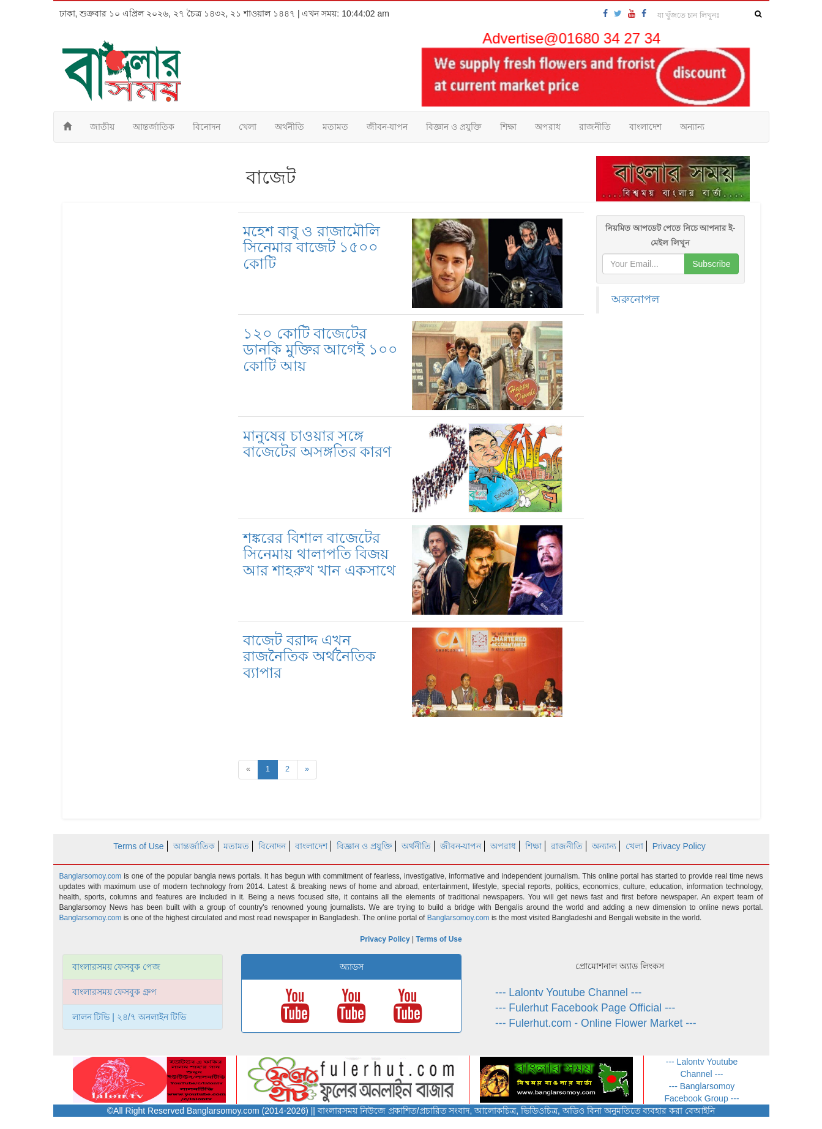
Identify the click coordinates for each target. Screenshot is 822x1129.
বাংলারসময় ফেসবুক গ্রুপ (114, 992)
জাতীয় (102, 127)
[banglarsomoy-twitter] (618, 13)
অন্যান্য (692, 127)
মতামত (335, 127)
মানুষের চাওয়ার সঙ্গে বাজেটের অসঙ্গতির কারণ (317, 443)
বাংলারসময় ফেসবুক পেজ (116, 967)
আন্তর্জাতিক (153, 127)
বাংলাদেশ (645, 127)
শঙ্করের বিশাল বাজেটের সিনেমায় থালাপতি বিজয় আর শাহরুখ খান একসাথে (319, 554)
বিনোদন (206, 127)
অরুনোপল (635, 299)
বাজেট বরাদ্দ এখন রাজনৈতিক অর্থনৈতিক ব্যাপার (309, 656)
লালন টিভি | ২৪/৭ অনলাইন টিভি (129, 1017)
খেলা (247, 127)
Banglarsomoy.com (91, 876)
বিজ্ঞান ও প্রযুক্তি (454, 127)
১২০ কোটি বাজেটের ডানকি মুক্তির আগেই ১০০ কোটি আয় (320, 349)
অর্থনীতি (289, 127)
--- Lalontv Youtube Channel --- (568, 992)
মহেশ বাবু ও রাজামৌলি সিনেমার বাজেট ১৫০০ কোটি (311, 247)
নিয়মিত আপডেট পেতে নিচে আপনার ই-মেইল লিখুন (670, 235)
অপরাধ (548, 127)
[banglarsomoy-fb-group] (644, 13)
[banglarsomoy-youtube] (631, 13)
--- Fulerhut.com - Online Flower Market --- (596, 1023)
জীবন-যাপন (387, 127)
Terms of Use (138, 846)
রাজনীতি (595, 127)
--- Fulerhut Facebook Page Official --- (585, 1008)
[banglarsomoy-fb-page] (605, 13)
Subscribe (711, 264)
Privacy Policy (679, 846)
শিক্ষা (508, 127)
